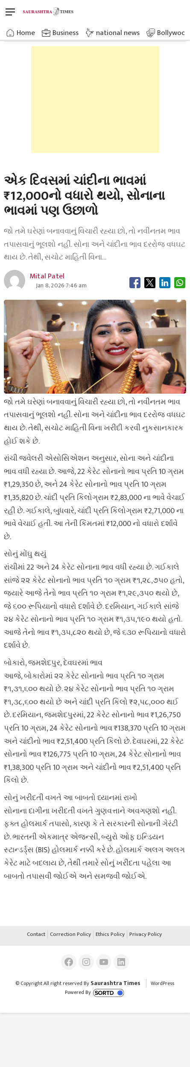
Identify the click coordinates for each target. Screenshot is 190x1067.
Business (66, 33)
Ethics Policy (110, 934)
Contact (36, 934)
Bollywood (173, 33)
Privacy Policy (145, 934)
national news (118, 33)
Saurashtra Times (115, 983)
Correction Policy (70, 934)
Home (26, 33)
